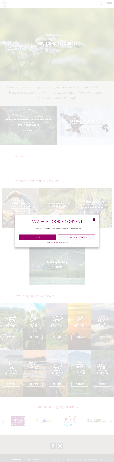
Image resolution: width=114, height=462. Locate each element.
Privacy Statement (62, 242)
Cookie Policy (50, 242)
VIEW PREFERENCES (76, 237)
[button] (94, 219)
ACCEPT (38, 237)
